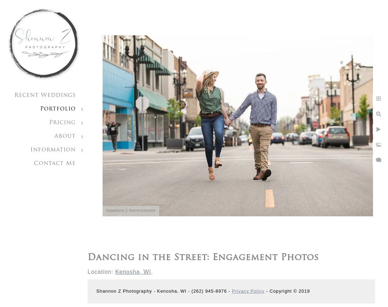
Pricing (62, 123)
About (65, 136)
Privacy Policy (248, 291)
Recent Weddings (45, 95)
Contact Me (55, 163)
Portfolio (58, 109)
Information (53, 150)
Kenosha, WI (133, 272)
